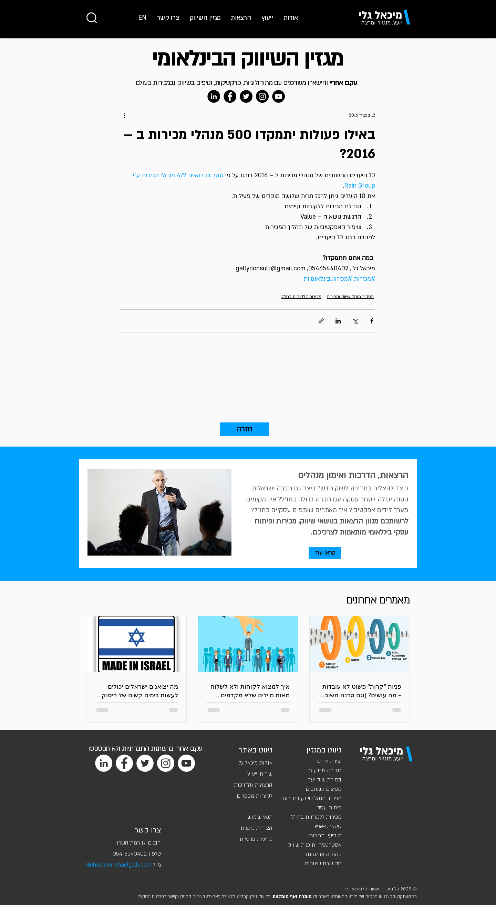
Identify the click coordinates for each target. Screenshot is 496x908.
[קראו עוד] (325, 553)
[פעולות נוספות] (124, 115)
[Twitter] (246, 96)
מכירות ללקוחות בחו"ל (301, 296)
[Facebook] (230, 96)
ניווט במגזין (324, 750)
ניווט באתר (255, 750)
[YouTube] (278, 96)
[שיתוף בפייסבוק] (372, 321)
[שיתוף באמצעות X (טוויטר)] (355, 321)
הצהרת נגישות (256, 828)
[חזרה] (244, 429)
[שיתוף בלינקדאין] (338, 321)
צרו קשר (148, 830)
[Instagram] (262, 96)
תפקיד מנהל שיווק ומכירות (350, 296)
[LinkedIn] (213, 96)
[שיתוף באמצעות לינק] (321, 321)
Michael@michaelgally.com (117, 865)
